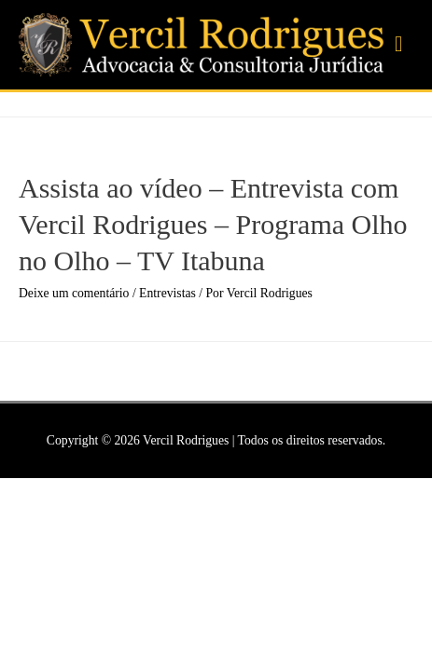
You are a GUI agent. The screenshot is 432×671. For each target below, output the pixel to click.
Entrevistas (167, 293)
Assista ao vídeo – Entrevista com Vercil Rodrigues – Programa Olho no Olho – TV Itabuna (213, 224)
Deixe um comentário (74, 293)
